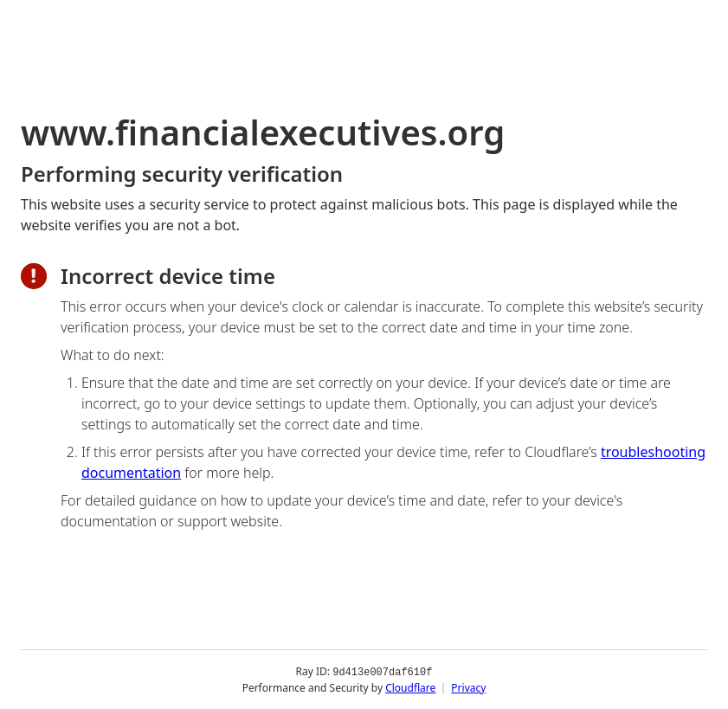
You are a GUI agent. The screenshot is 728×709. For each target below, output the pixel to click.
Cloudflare (410, 687)
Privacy (468, 687)
